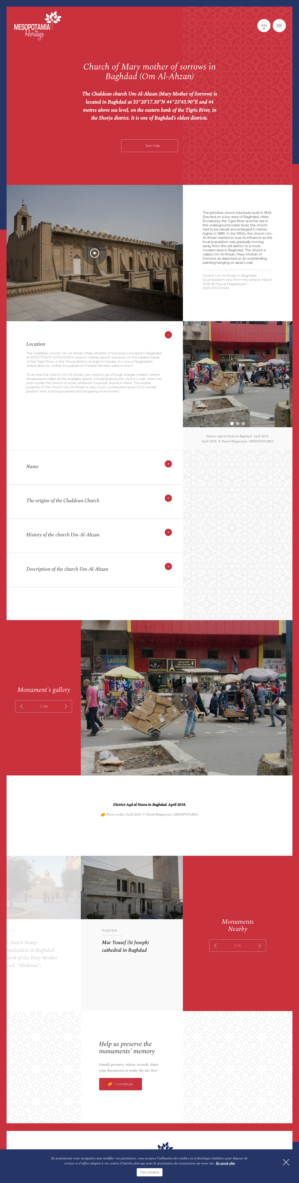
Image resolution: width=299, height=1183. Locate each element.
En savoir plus (225, 1163)
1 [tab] (232, 423)
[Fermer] (285, 1162)
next (65, 706)
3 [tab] (243, 423)
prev (22, 706)
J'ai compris (149, 1172)
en (264, 25)
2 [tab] (237, 423)
